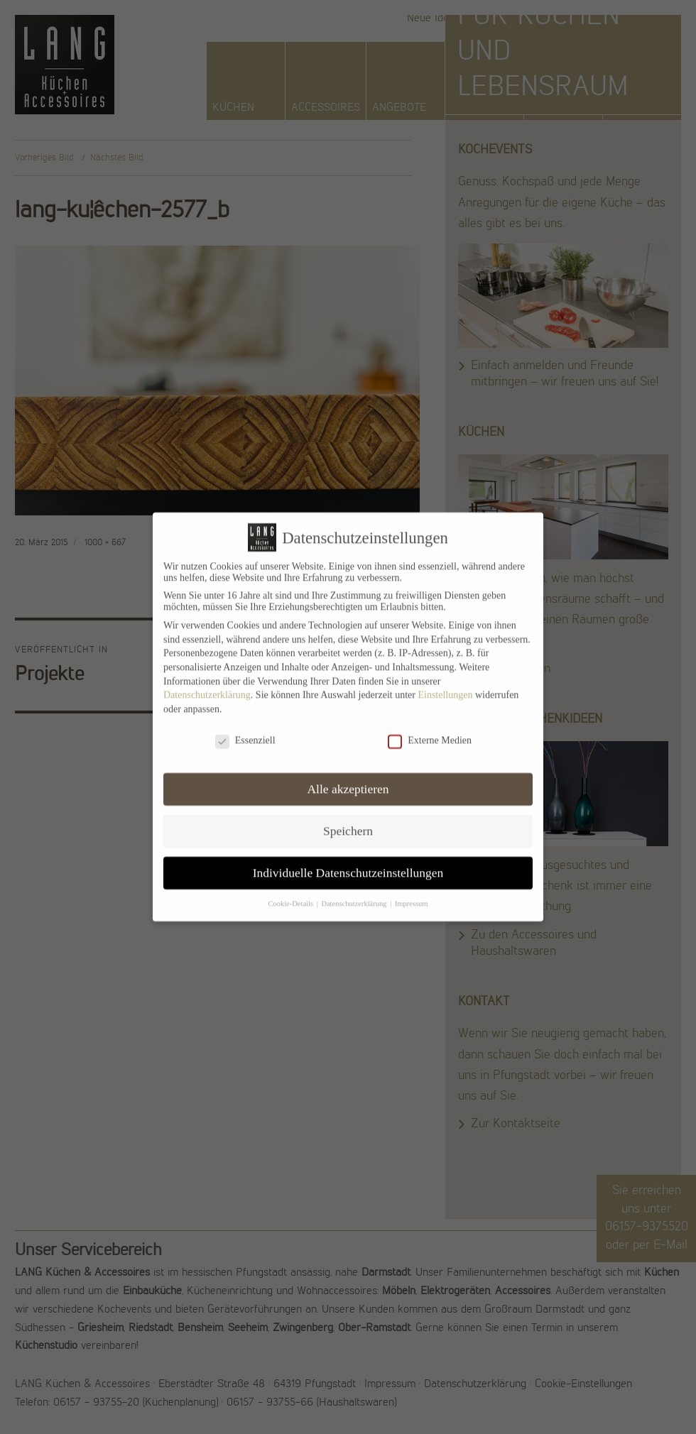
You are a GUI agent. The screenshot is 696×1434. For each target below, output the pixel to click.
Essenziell (245, 730)
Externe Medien (430, 730)
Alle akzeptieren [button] (347, 779)
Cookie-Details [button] (291, 893)
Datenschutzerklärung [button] (354, 893)
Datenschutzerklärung (207, 684)
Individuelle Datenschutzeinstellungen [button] (348, 862)
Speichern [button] (348, 821)
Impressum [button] (411, 893)
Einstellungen (445, 684)
